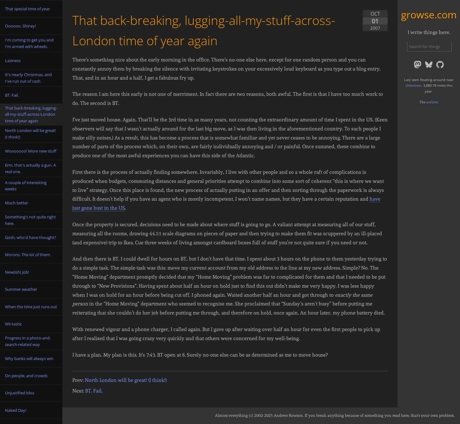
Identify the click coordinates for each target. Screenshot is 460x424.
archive (432, 102)
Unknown (413, 85)
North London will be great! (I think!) (126, 380)
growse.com (429, 14)
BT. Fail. (94, 391)
